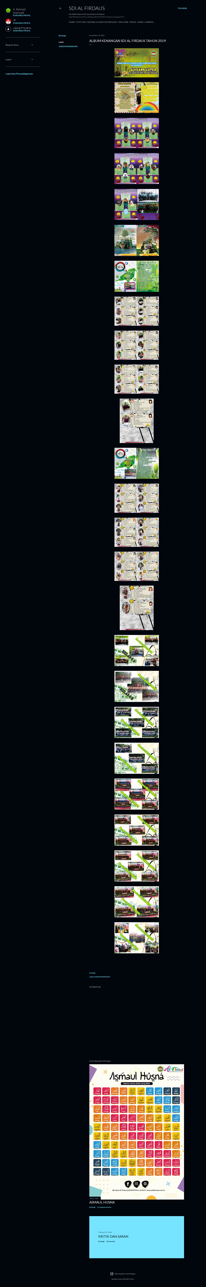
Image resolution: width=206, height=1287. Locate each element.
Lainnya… (150, 22)
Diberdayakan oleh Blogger (122, 1273)
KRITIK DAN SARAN (113, 1236)
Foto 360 (81, 22)
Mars (140, 22)
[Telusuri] (182, 8)
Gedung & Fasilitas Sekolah (102, 22)
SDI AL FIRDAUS (87, 8)
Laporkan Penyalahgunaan (19, 73)
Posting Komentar (104, 1207)
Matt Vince (130, 1279)
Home (72, 22)
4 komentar (110, 1241)
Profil (133, 22)
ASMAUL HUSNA (102, 1202)
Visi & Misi (123, 22)
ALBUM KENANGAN (68, 46)
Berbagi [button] (62, 35)
